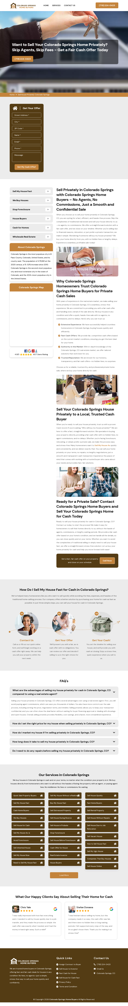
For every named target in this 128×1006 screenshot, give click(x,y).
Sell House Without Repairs (98, 821)
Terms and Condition (68, 990)
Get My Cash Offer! (26, 167)
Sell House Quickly (95, 799)
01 (22, 614)
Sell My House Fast (21, 806)
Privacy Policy (65, 986)
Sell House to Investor (68, 972)
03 (96, 614)
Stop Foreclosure (57, 836)
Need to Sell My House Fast (25, 866)
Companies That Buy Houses (99, 862)
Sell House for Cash (21, 829)
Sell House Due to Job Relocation (96, 831)
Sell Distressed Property (60, 814)
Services (56, 5)
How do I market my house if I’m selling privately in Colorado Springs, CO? (63, 736)
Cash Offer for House (59, 851)
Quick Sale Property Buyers (24, 799)
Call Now (107, 561)
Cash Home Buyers (21, 814)
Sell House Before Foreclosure (62, 844)
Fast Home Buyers (94, 806)
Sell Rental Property (95, 814)
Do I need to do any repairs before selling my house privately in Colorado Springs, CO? (63, 754)
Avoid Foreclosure (20, 844)
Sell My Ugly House (95, 855)
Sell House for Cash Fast (69, 981)
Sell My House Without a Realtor (63, 799)
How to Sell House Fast (96, 847)
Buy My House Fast (58, 806)
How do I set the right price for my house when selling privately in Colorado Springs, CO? (63, 727)
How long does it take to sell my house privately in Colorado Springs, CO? (63, 745)
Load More (64, 878)
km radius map (31, 319)
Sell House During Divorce (61, 821)
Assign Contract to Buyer (70, 968)
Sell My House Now (21, 859)
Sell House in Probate (59, 829)
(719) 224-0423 (107, 5)
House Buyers (56, 866)
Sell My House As (102, 446)
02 (59, 614)
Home (46, 5)
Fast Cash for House (67, 977)
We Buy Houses (19, 821)
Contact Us (69, 5)
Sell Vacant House (94, 840)
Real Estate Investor (58, 859)
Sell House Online (94, 870)
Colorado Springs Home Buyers (63, 1003)
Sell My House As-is (21, 836)
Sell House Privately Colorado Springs (34, 94)
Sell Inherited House (21, 851)
